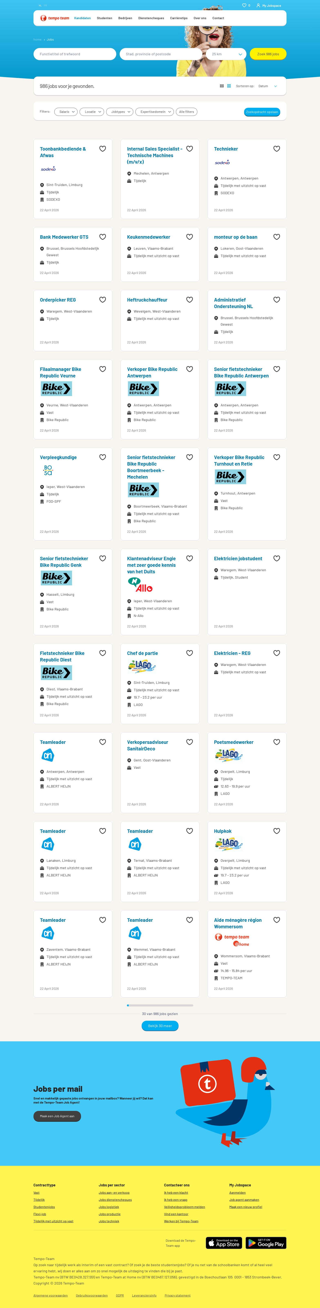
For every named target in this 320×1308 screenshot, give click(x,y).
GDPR (120, 1295)
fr (45, 5)
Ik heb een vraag (175, 1199)
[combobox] (74, 54)
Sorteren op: (245, 86)
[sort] (267, 83)
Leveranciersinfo (144, 1295)
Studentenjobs (44, 1207)
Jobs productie (110, 1214)
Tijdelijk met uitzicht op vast (53, 1221)
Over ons (200, 18)
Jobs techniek (109, 1221)
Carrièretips (179, 18)
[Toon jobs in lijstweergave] (222, 86)
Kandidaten (82, 18)
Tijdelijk (39, 1199)
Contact (218, 18)
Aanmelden (237, 1192)
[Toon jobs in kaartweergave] (229, 86)
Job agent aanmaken (244, 1199)
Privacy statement (178, 1295)
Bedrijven (125, 18)
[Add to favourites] (103, 149)
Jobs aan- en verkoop (114, 1192)
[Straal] (226, 54)
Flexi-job (39, 1214)
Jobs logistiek (109, 1207)
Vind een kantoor (176, 1214)
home (37, 39)
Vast (36, 1192)
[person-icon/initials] (268, 5)
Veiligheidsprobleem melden (184, 1207)
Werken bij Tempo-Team (181, 1221)
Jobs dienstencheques (115, 1199)
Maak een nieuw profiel (245, 1207)
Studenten (104, 18)
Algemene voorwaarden (50, 1295)
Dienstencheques (151, 18)
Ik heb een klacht (176, 1192)
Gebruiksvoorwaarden (92, 1295)
